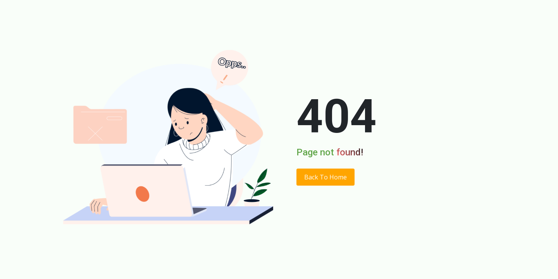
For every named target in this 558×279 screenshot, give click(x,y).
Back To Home (325, 177)
